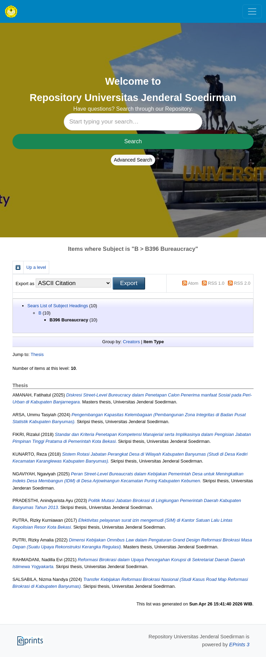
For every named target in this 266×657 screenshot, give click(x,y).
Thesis (37, 354)
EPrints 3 (239, 644)
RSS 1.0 (216, 283)
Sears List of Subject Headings (57, 305)
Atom (193, 283)
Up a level (36, 267)
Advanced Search (133, 160)
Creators (131, 341)
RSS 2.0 (242, 283)
